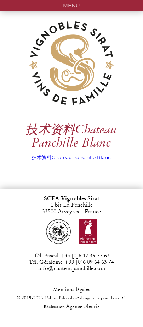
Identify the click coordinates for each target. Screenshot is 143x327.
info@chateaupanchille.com (71, 269)
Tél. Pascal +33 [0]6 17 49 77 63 (72, 256)
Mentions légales (71, 290)
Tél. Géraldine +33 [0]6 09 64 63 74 (71, 262)
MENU (71, 5)
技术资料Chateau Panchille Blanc (71, 157)
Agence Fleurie (83, 307)
